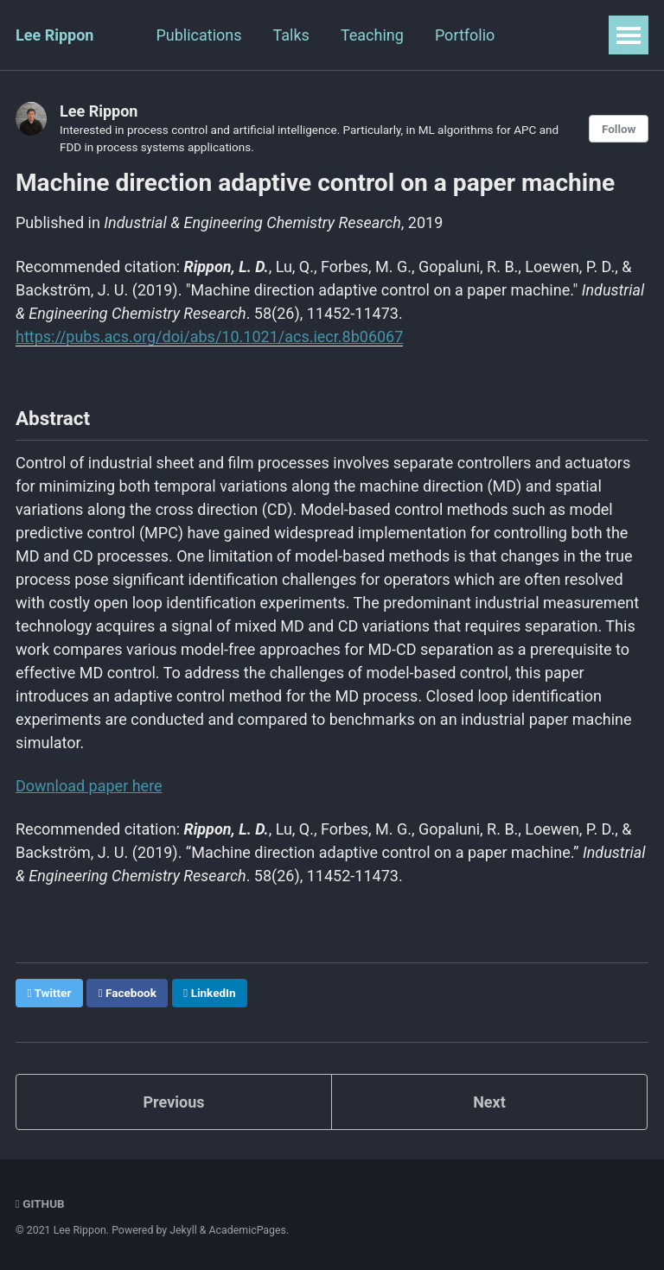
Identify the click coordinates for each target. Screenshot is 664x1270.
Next (489, 1102)
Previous (174, 1102)
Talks (291, 35)
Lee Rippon (54, 35)
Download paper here (89, 786)
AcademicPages (247, 1230)
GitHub (40, 1203)
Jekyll (183, 1230)
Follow (619, 129)
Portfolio (465, 35)
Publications (198, 35)
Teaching (372, 35)
